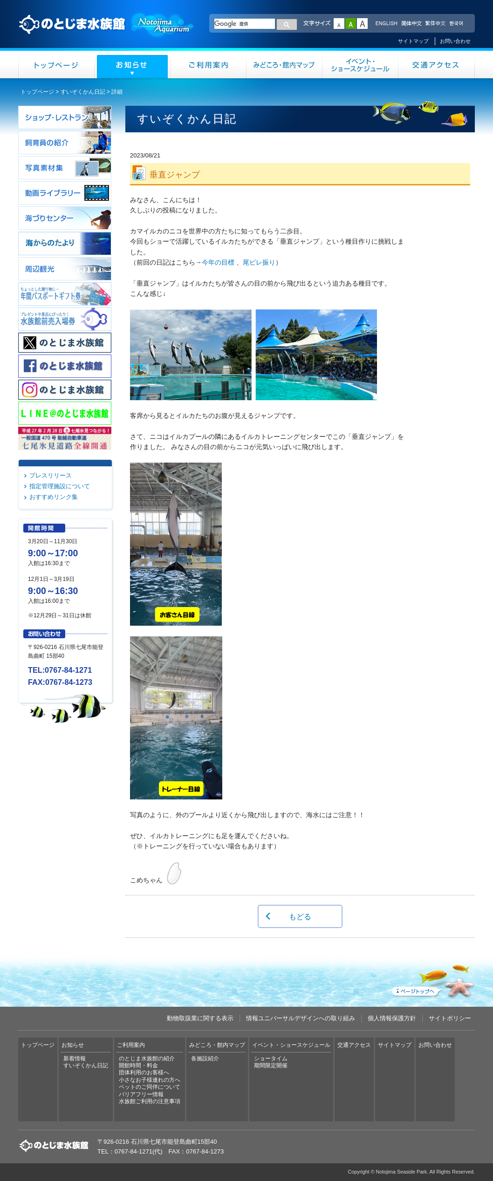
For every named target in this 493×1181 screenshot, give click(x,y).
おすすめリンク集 (53, 496)
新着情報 (74, 1058)
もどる (300, 916)
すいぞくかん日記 (83, 92)
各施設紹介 (205, 1058)
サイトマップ (413, 41)
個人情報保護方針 (392, 1018)
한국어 (457, 23)
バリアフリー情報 (141, 1094)
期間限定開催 (271, 1065)
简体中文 (411, 23)
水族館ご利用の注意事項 (149, 1101)
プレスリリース (50, 475)
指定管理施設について (59, 486)
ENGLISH (386, 23)
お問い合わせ (455, 41)
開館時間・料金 (138, 1065)
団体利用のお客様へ (144, 1072)
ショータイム (271, 1058)
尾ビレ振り (259, 262)
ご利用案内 (208, 64)
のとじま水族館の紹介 (147, 1058)
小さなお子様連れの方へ (149, 1080)
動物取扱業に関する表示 (200, 1018)
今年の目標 (218, 262)
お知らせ (133, 64)
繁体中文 (435, 23)
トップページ (56, 64)
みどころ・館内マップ (284, 64)
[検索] (244, 23)
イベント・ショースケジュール (360, 64)
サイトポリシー (450, 1018)
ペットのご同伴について (149, 1087)
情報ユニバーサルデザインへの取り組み (300, 1018)
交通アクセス (436, 64)
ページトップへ (432, 979)
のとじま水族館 (106, 33)
